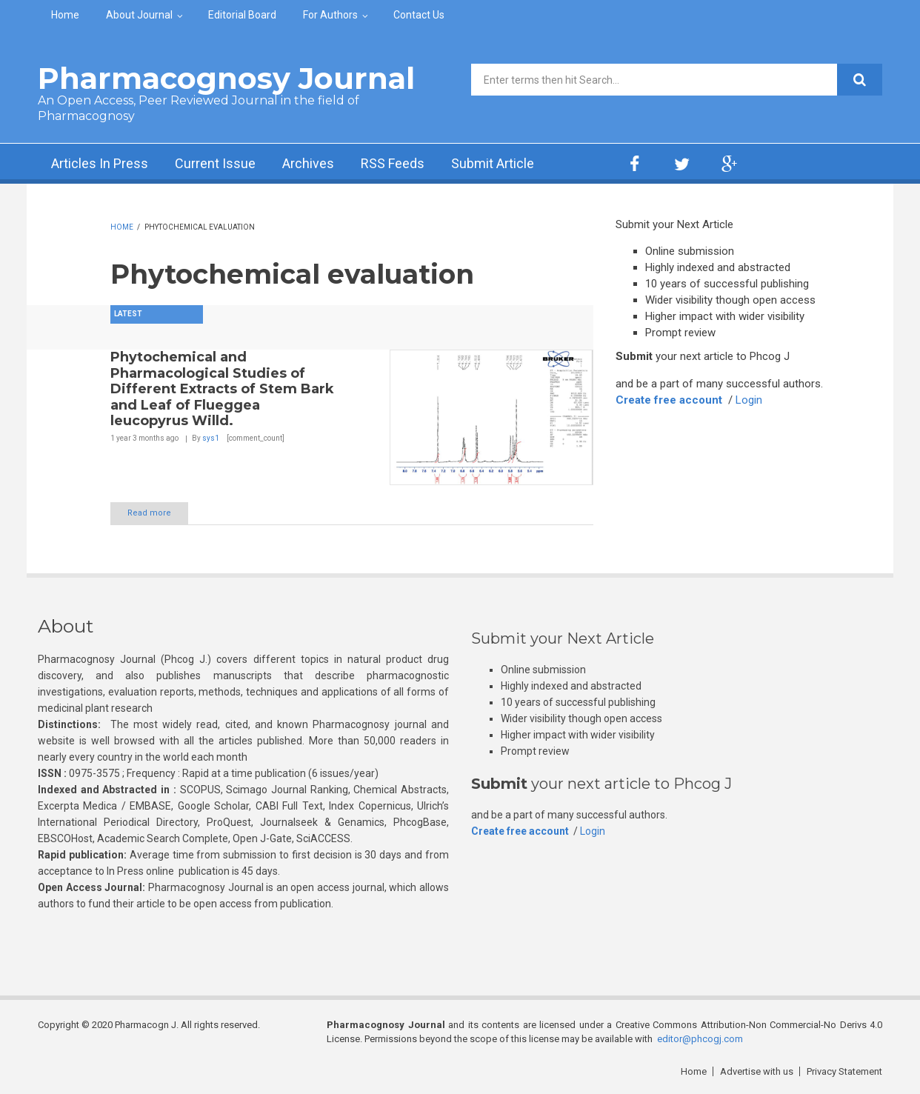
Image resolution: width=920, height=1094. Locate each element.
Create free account (669, 400)
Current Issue (215, 163)
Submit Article (492, 163)
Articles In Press (99, 163)
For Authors (330, 15)
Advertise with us (756, 1071)
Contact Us (418, 15)
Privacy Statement (844, 1071)
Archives (308, 163)
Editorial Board (242, 15)
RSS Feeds (392, 163)
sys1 (210, 438)
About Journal (139, 15)
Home (65, 15)
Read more (149, 513)
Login (749, 400)
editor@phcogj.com (700, 1038)
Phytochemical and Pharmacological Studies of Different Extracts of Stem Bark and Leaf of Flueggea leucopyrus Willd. (222, 389)
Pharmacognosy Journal (226, 78)
